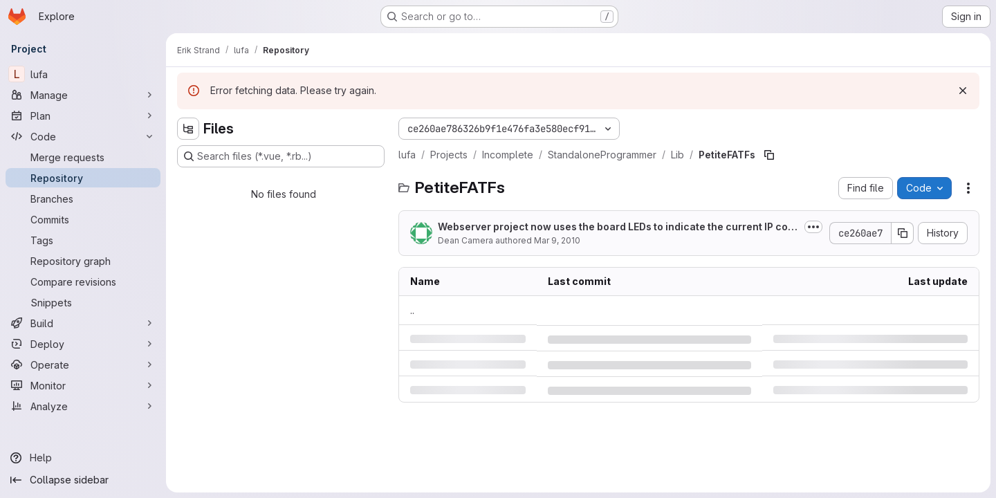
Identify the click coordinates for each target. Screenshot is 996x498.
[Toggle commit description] (813, 227)
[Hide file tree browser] (188, 129)
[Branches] (83, 198)
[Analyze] (83, 406)
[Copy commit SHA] (903, 233)
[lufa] (83, 74)
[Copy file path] (769, 155)
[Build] (83, 323)
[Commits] (83, 219)
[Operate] (83, 364)
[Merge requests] (83, 157)
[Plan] (83, 115)
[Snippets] (83, 302)
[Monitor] (83, 385)
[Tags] (83, 240)
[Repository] (83, 177)
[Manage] (83, 94)
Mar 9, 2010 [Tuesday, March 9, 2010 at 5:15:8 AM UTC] (557, 240)
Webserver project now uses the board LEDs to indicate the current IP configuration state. (618, 227)
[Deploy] (83, 343)
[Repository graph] (83, 260)
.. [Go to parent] (412, 310)
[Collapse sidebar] (83, 480)
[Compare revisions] (83, 281)
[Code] (83, 136)
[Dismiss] (962, 90)
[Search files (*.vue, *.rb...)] (281, 156)
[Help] (83, 458)
